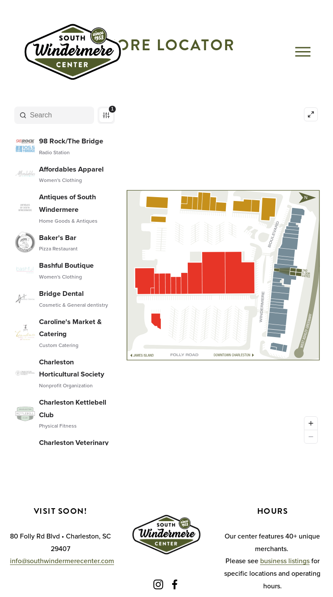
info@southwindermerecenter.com (62, 560)
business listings (285, 560)
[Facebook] (175, 584)
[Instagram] (158, 584)
